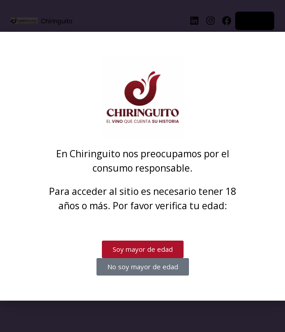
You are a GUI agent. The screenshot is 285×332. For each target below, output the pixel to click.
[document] (142, 166)
